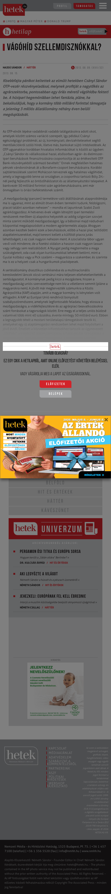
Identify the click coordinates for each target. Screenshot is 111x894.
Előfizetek (55, 384)
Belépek (56, 394)
